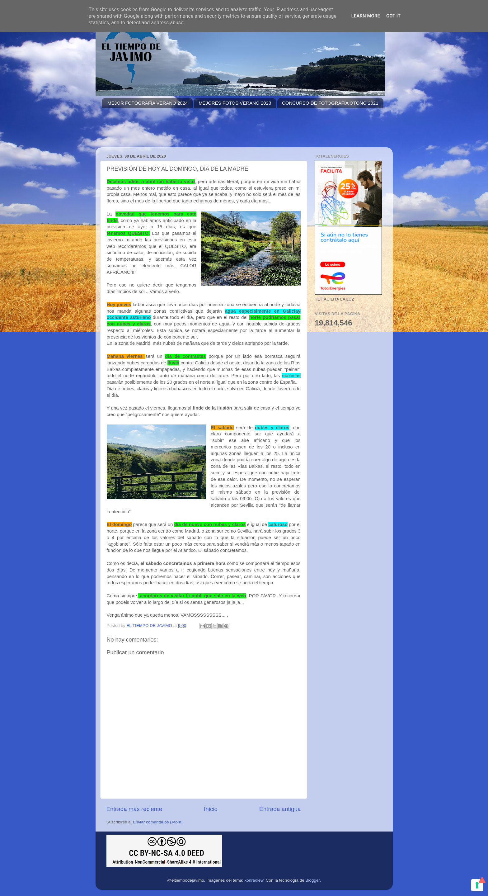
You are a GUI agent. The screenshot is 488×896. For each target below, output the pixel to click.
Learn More (365, 16)
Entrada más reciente (134, 809)
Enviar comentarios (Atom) (158, 822)
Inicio (211, 809)
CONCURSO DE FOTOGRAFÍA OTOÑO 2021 (330, 103)
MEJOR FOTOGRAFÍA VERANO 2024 (147, 103)
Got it (393, 16)
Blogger (312, 880)
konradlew (254, 880)
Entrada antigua (280, 809)
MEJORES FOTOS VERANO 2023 (235, 103)
